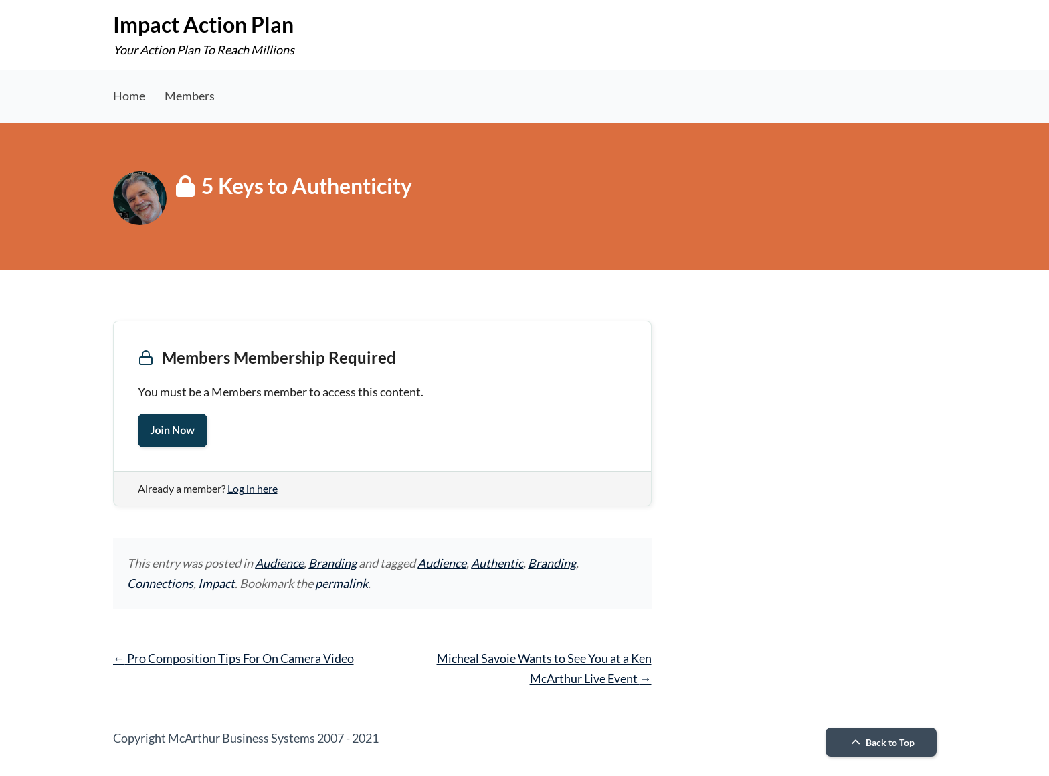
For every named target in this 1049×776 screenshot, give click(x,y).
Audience (279, 563)
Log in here (252, 488)
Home (129, 95)
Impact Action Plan (203, 24)
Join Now (173, 430)
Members (190, 95)
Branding (332, 563)
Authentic (497, 563)
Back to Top (881, 742)
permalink (341, 583)
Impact (216, 583)
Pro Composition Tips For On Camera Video (233, 658)
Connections (160, 583)
